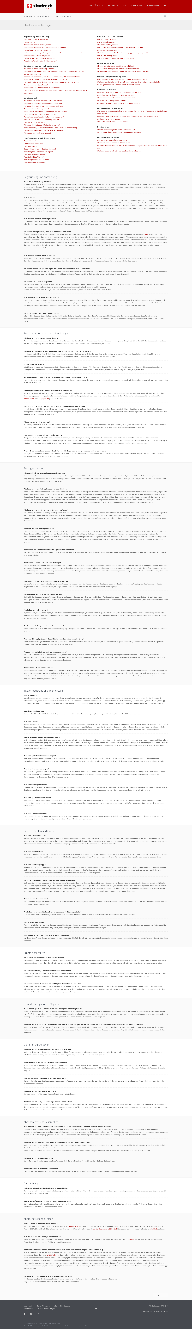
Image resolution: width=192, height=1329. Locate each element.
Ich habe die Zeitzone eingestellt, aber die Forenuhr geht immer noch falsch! (52, 77)
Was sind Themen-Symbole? (34, 162)
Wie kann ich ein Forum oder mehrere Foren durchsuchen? (119, 92)
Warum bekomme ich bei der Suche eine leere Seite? (116, 98)
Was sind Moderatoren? (106, 42)
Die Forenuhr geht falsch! (33, 74)
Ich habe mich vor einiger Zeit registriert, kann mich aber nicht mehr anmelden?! (53, 53)
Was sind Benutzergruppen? (107, 45)
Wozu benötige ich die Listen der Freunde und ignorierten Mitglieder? (122, 79)
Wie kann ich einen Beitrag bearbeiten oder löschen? (43, 103)
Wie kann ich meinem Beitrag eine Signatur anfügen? (43, 106)
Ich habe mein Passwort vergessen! (37, 55)
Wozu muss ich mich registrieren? (36, 39)
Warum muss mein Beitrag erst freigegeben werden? (43, 130)
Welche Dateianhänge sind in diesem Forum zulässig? (117, 129)
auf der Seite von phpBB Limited (105, 1229)
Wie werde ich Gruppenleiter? (108, 50)
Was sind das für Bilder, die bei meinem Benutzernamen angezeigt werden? (52, 82)
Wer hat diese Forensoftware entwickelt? (112, 140)
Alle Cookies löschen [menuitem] (62, 1306)
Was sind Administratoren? (107, 39)
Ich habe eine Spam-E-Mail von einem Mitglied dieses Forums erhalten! (123, 71)
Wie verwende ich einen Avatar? (36, 85)
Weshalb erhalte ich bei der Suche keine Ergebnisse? (117, 95)
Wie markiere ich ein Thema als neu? (37, 133)
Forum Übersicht (96, 5)
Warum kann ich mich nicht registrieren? (38, 45)
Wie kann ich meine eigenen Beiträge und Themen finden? (119, 103)
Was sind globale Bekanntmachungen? (38, 151)
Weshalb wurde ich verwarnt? (35, 122)
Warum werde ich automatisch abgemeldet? (40, 58)
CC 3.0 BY (84, 1326)
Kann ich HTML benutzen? (33, 143)
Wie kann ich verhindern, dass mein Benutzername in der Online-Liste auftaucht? (54, 71)
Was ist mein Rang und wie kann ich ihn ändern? (42, 87)
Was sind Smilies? (30, 146)
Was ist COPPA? (29, 42)
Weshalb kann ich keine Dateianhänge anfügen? (42, 119)
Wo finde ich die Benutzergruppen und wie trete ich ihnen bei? (120, 47)
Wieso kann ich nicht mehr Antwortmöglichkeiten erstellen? (45, 111)
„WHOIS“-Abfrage (53, 1255)
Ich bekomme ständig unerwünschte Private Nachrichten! (118, 69)
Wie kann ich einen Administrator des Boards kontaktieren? (119, 151)
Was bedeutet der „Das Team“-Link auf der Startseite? (117, 58)
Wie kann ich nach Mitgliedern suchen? (111, 100)
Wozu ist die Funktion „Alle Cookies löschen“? (40, 61)
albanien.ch (113, 5)
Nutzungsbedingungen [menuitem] (46, 1308)
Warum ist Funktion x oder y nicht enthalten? (113, 143)
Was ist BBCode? (30, 141)
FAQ (124, 5)
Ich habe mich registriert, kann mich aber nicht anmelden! (45, 47)
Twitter (67, 1326)
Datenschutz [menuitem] (28, 1308)
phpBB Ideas (129, 1239)
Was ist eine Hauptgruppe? (107, 55)
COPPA (145, 234)
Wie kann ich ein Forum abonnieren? (110, 119)
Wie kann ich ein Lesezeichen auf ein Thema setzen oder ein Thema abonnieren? (127, 116)
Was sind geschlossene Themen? (36, 160)
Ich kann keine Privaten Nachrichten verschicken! (115, 66)
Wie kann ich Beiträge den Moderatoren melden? (42, 125)
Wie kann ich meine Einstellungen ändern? (39, 69)
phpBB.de (45, 398)
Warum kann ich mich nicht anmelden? (38, 50)
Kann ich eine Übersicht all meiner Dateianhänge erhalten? (119, 132)
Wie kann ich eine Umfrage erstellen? (37, 109)
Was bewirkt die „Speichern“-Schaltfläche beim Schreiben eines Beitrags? (51, 128)
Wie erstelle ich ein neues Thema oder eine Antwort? (43, 101)
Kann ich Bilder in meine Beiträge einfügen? (40, 149)
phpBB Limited (29, 398)
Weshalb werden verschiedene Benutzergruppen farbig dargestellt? (122, 53)
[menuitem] (136, 5)
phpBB (34, 1323)
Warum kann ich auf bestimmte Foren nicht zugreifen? (44, 117)
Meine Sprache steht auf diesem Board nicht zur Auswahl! (45, 79)
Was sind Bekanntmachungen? (35, 154)
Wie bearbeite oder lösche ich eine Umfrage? (40, 114)
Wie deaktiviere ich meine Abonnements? (112, 122)
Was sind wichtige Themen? (34, 157)
